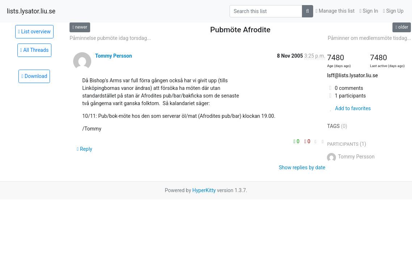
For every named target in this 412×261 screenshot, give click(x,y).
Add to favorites (349, 108)
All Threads (34, 50)
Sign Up (393, 11)
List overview (34, 31)
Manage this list (335, 11)
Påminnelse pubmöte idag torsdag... (110, 38)
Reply (84, 149)
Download (34, 76)
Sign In (369, 11)
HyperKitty (204, 190)
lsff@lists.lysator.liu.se (352, 75)
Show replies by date (302, 167)
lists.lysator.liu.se (31, 11)
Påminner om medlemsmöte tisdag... (369, 38)
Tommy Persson (113, 56)
